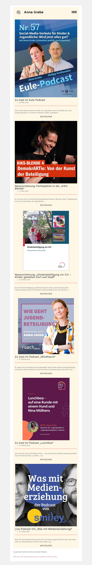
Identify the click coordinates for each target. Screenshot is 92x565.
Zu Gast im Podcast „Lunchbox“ (34, 443)
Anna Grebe (33, 12)
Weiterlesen (46, 117)
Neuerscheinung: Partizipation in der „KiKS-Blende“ (41, 187)
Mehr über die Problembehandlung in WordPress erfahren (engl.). (35, 557)
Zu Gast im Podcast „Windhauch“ (35, 357)
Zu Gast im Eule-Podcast (30, 100)
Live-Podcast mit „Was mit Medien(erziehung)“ (43, 529)
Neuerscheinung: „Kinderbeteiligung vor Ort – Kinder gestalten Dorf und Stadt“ (43, 276)
